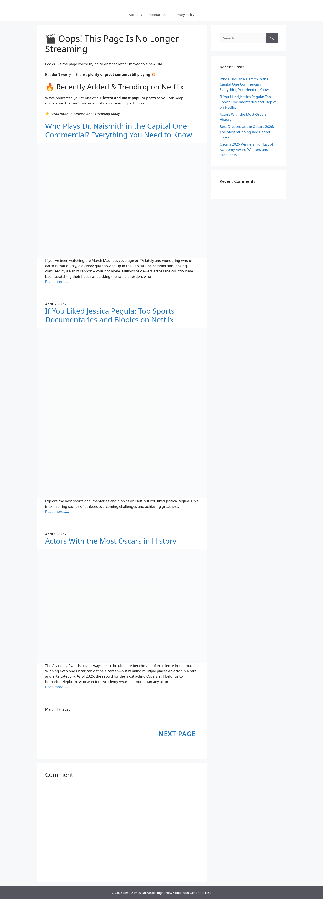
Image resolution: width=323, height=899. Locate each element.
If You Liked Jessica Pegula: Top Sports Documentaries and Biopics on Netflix (110, 315)
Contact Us (158, 14)
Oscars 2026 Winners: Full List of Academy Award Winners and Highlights (246, 149)
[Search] (272, 38)
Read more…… (57, 281)
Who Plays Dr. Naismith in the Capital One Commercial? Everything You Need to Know (118, 130)
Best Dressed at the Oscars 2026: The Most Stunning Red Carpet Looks (247, 131)
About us (135, 14)
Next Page (176, 733)
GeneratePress (200, 892)
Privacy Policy (184, 14)
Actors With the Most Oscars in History (110, 541)
